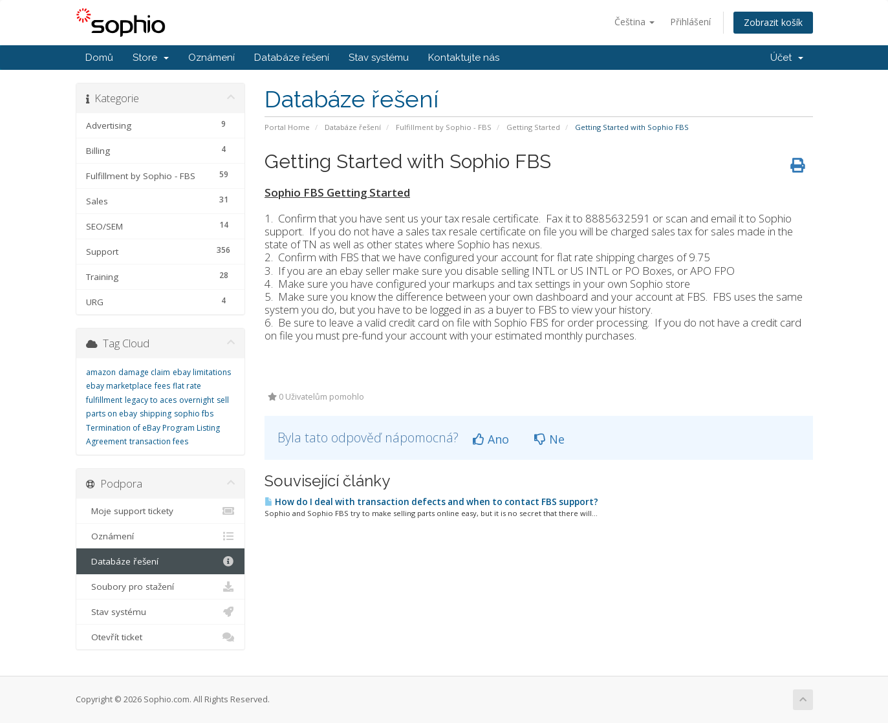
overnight (196, 399)
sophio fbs (193, 413)
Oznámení (211, 57)
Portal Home (287, 127)
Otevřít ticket (160, 637)
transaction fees (158, 441)
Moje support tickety (160, 511)
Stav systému (379, 57)
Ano (491, 439)
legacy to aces (151, 399)
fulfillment (104, 399)
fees (162, 385)
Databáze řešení (291, 57)
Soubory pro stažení (160, 586)
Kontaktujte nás (463, 57)
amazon (101, 372)
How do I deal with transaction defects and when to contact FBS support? (431, 502)
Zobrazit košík (773, 22)
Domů (99, 57)
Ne (549, 439)
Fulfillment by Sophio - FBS (444, 127)
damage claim (144, 372)
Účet (786, 57)
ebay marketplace (119, 385)
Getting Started (533, 127)
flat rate (187, 385)
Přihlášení (690, 22)
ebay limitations (202, 372)
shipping (155, 413)
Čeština (634, 22)
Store (151, 57)
